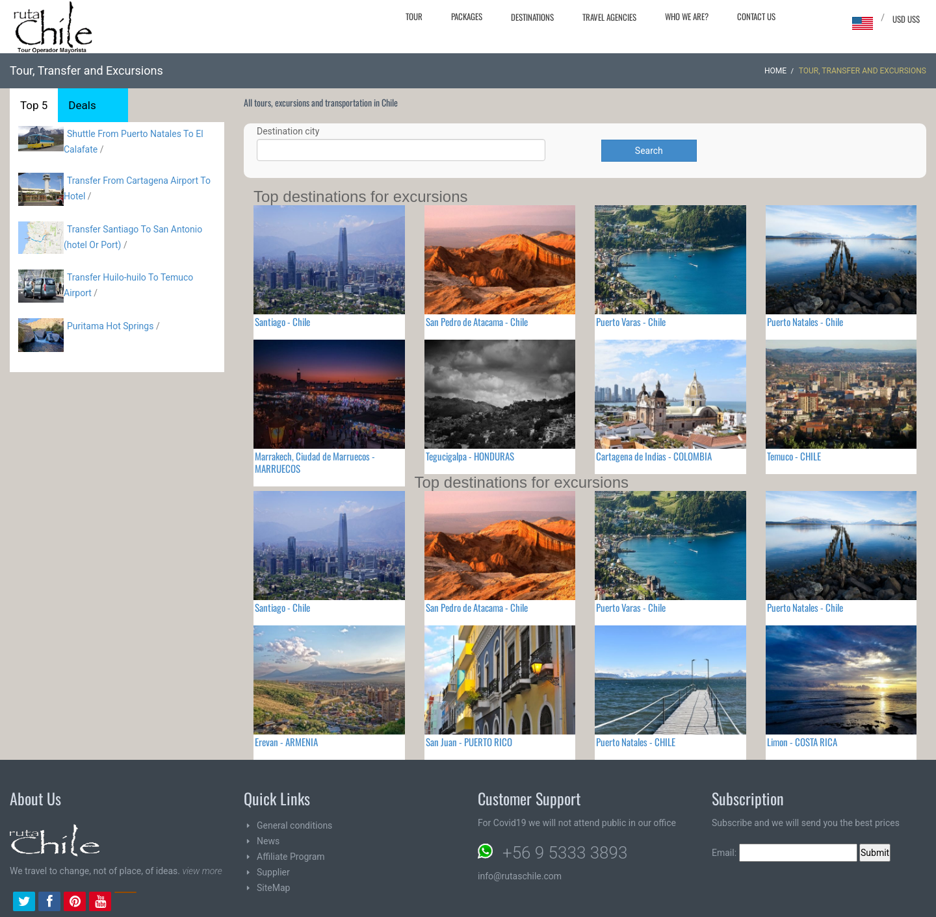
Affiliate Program (291, 856)
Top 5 (33, 105)
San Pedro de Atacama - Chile (477, 321)
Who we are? (686, 16)
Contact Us (756, 16)
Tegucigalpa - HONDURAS (470, 456)
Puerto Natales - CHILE (635, 742)
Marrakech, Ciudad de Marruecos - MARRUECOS (315, 462)
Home (775, 70)
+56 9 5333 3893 (564, 852)
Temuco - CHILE (794, 456)
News (268, 841)
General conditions (294, 825)
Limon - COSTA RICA (802, 742)
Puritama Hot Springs (110, 326)
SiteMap (273, 888)
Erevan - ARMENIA (286, 742)
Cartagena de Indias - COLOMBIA (654, 456)
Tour (414, 16)
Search (649, 150)
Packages (466, 16)
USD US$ (906, 18)
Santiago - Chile (282, 321)
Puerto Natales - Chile (805, 321)
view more (202, 871)
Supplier (273, 872)
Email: (784, 853)
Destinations (532, 16)
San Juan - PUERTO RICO (469, 742)
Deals (82, 105)
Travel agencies (609, 16)
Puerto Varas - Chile (631, 321)
